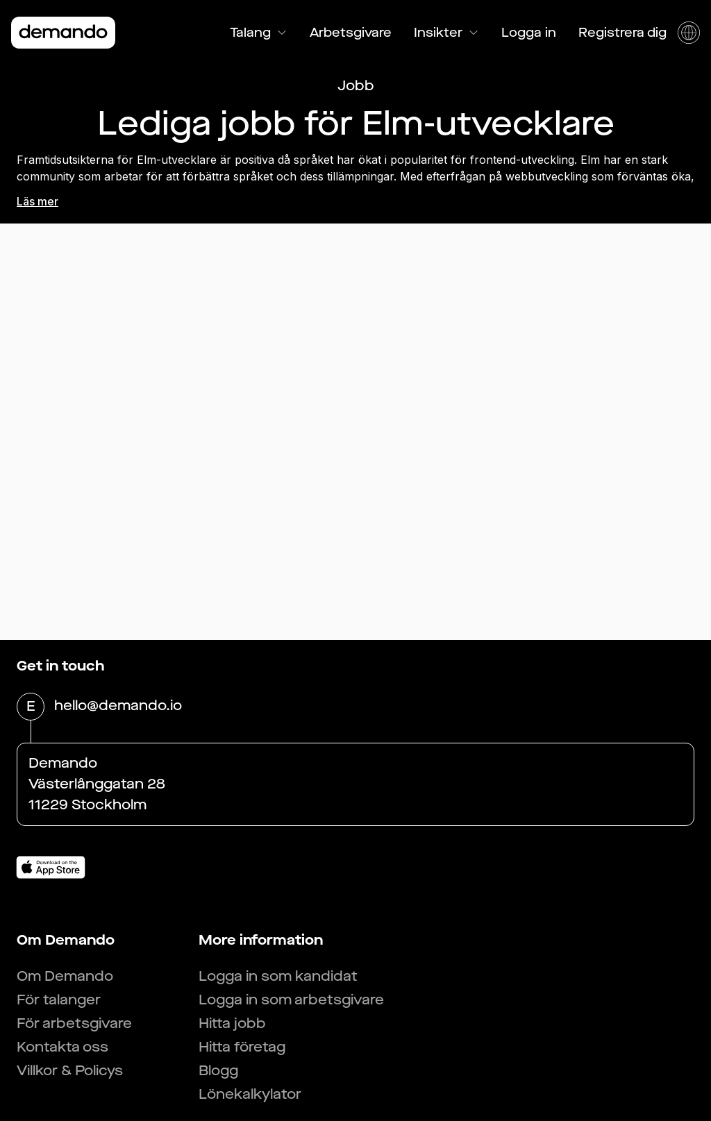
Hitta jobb (232, 1023)
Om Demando (65, 976)
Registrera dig (622, 32)
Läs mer (37, 201)
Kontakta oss (62, 1047)
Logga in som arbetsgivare (291, 1000)
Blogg (218, 1070)
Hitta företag (242, 1047)
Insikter (446, 32)
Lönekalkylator (250, 1094)
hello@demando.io (118, 706)
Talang (258, 32)
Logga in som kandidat (278, 976)
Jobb (355, 85)
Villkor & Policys (70, 1070)
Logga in (528, 32)
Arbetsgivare (351, 32)
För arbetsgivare (74, 1023)
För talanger (59, 1000)
